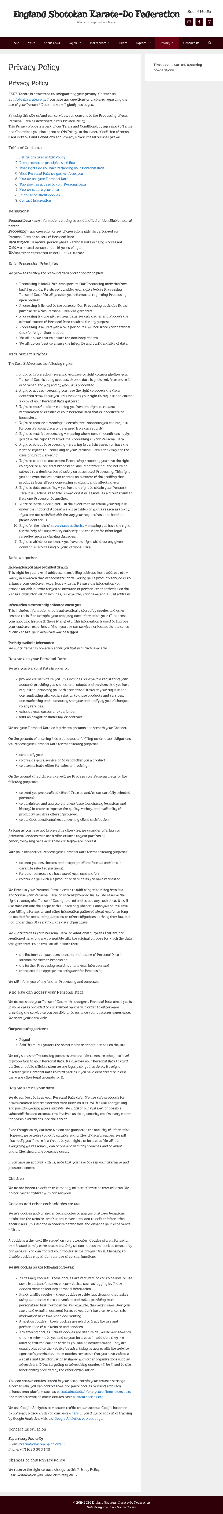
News (31, 43)
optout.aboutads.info (73, 1392)
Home (15, 43)
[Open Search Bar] (210, 43)
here (75, 1413)
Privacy (169, 43)
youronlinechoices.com (112, 1392)
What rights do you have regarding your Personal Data (61, 168)
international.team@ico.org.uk (41, 1444)
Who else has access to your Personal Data (52, 184)
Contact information (35, 200)
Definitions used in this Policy (42, 157)
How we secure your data (39, 190)
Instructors (102, 43)
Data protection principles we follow (47, 163)
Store (123, 43)
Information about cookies (39, 195)
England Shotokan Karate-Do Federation (96, 14)
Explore (145, 43)
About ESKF (52, 43)
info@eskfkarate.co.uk (29, 99)
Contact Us (191, 43)
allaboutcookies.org (88, 1397)
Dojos (77, 43)
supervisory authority (67, 526)
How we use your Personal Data (43, 179)
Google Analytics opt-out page (78, 1419)
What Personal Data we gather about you (51, 174)
